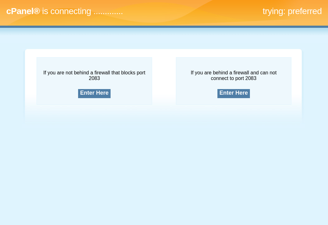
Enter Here (94, 93)
